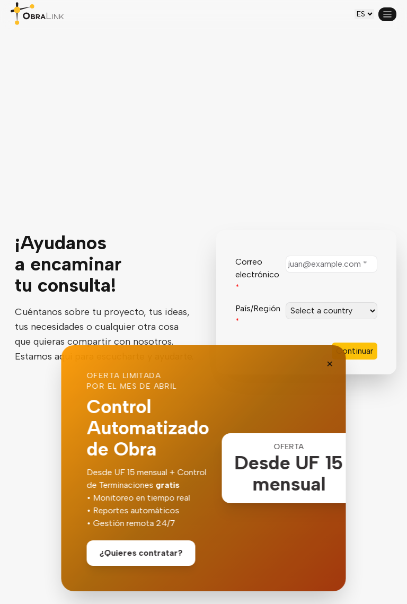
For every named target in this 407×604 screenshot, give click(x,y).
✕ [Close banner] (329, 364)
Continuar (354, 351)
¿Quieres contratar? (141, 553)
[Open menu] (387, 14)
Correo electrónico (257, 274)
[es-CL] (364, 14)
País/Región (257, 314)
